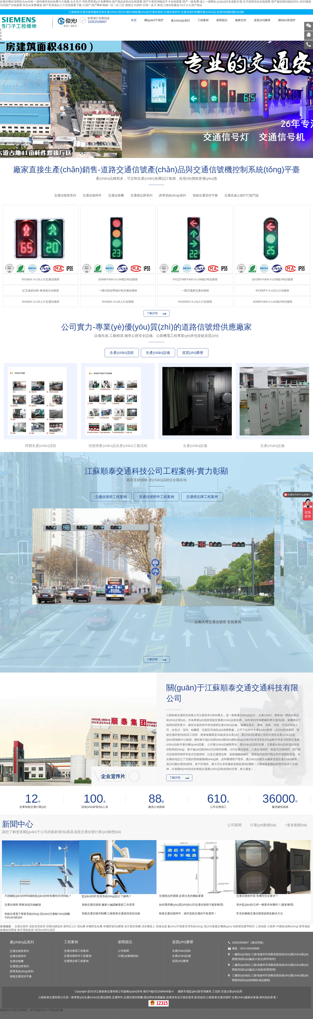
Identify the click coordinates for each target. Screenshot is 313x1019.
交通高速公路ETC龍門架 (241, 195)
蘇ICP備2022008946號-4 (158, 991)
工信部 (216, 991)
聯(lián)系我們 (286, 20)
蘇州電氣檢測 (25, 929)
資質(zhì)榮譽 (262, 20)
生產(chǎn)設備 (181, 955)
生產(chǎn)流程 (181, 950)
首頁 (134, 20)
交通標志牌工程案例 (76, 960)
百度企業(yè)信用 (231, 991)
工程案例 (203, 20)
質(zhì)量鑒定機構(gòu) (218, 926)
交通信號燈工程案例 (76, 950)
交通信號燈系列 (65, 195)
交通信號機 (116, 195)
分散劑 (271, 926)
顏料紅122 (69, 926)
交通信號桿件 (92, 195)
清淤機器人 (148, 926)
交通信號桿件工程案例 (77, 955)
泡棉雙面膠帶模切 (244, 926)
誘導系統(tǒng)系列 (172, 195)
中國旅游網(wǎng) (287, 926)
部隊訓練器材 (54, 926)
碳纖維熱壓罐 (8, 929)
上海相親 (260, 926)
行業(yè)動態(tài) (128, 955)
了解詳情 (152, 313)
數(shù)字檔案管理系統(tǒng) (185, 926)
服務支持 (240, 20)
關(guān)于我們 (153, 20)
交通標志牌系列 (141, 195)
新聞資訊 (221, 20)
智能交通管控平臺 (205, 195)
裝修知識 (161, 926)
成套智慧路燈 (37, 926)
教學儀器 (304, 926)
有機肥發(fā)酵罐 (113, 926)
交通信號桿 (21, 926)
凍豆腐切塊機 (132, 926)
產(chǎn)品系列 (180, 20)
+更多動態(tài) (296, 825)
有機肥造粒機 (94, 926)
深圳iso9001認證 (44, 929)
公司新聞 (123, 950)
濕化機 (81, 926)
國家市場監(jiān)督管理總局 (194, 991)
